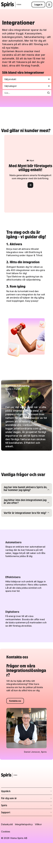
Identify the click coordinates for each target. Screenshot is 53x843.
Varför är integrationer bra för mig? (25, 513)
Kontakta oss (15, 700)
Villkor (38, 824)
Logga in (38, 4)
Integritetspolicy (24, 824)
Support (17, 813)
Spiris (17, 806)
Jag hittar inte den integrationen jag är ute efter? (25, 501)
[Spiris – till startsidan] (26, 775)
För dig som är (17, 799)
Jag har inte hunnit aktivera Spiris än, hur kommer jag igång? (25, 488)
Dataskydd (7, 824)
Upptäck (17, 792)
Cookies (5, 831)
